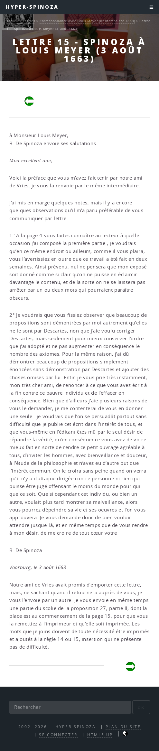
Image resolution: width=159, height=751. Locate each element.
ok (141, 708)
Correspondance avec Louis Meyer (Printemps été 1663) (87, 21)
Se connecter (58, 734)
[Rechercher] (70, 707)
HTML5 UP (100, 734)
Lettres (29, 21)
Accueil (12, 21)
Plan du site (123, 726)
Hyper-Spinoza (32, 7)
